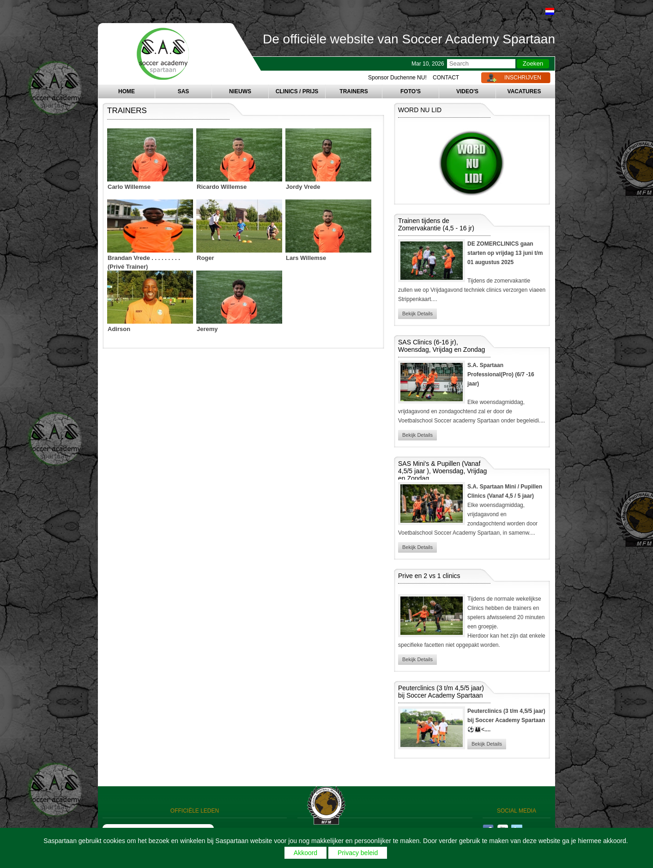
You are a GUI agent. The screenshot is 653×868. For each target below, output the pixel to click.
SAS (183, 91)
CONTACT (446, 77)
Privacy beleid (358, 852)
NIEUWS (240, 91)
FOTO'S (410, 91)
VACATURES (524, 91)
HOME (126, 91)
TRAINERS (353, 91)
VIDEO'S (467, 91)
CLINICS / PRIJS (297, 91)
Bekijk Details (417, 313)
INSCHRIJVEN (522, 77)
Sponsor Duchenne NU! (397, 77)
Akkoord (305, 852)
